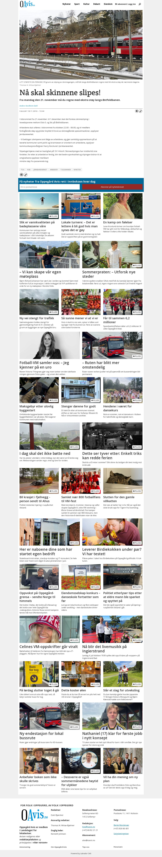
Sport (77, 4)
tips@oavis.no (88, 826)
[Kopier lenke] (140, 111)
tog (22, 170)
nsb (29, 170)
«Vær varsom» (40, 842)
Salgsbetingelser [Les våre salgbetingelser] (121, 833)
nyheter (77, 170)
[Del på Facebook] (137, 111)
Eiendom (108, 4)
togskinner (65, 170)
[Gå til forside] (27, 4)
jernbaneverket (40, 170)
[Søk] (140, 4)
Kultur (86, 4)
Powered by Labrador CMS (81, 853)
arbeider (54, 170)
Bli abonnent (121, 4)
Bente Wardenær (121, 825)
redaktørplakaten (29, 839)
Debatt (96, 4)
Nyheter (66, 4)
